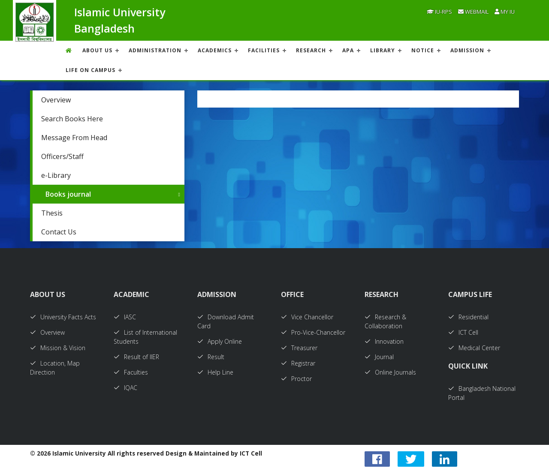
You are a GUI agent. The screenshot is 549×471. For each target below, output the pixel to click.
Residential (468, 317)
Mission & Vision (57, 348)
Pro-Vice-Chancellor (313, 332)
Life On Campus (90, 70)
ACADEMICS (215, 50)
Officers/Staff (62, 156)
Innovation (384, 341)
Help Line (215, 372)
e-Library (56, 175)
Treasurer (299, 348)
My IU (505, 11)
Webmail (473, 11)
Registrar (298, 363)
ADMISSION (467, 50)
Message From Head (74, 137)
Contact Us (58, 232)
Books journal (68, 194)
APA (348, 50)
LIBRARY (382, 50)
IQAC (125, 388)
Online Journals (390, 372)
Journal (379, 357)
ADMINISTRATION (155, 50)
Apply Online (219, 341)
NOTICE (422, 50)
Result (210, 357)
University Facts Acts (63, 317)
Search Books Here (72, 118)
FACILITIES (264, 50)
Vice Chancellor (307, 317)
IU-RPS (439, 11)
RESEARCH (311, 50)
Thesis (52, 213)
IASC (125, 317)
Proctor (296, 379)
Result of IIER (136, 357)
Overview (56, 100)
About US (97, 50)
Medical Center (474, 348)
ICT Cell (463, 332)
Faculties (131, 372)
